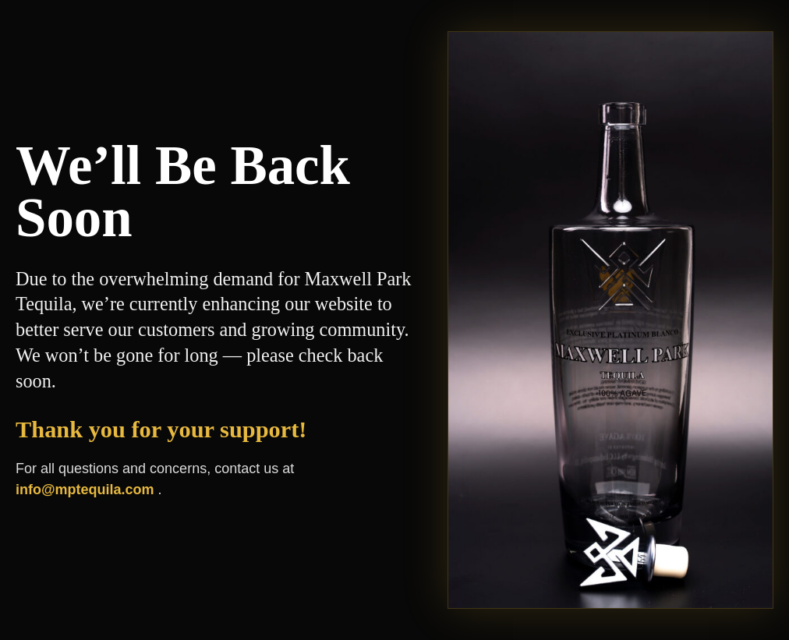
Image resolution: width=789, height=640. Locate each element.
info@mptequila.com (87, 489)
